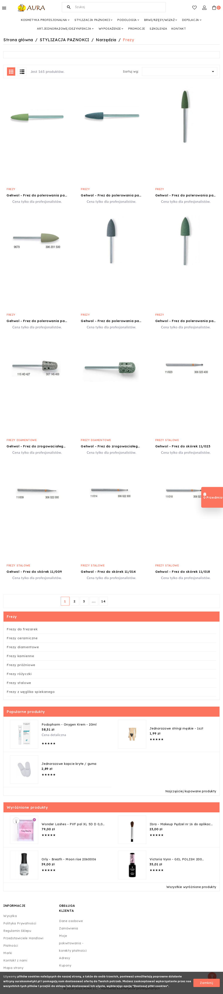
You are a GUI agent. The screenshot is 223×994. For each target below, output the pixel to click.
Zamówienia (68, 928)
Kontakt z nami (15, 960)
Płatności (10, 946)
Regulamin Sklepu (17, 931)
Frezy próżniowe (21, 665)
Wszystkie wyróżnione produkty (191, 887)
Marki (7, 953)
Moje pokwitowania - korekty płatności (73, 943)
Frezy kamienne (20, 656)
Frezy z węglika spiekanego (31, 692)
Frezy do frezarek (22, 629)
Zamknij (206, 983)
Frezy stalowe (167, 440)
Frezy (11, 189)
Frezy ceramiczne (22, 638)
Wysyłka (10, 916)
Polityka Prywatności (19, 923)
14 (103, 601)
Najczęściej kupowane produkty (190, 791)
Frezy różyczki (19, 674)
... (94, 601)
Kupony (65, 965)
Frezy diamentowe (22, 440)
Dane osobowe (71, 921)
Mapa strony (13, 968)
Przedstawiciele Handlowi (23, 938)
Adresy (64, 958)
